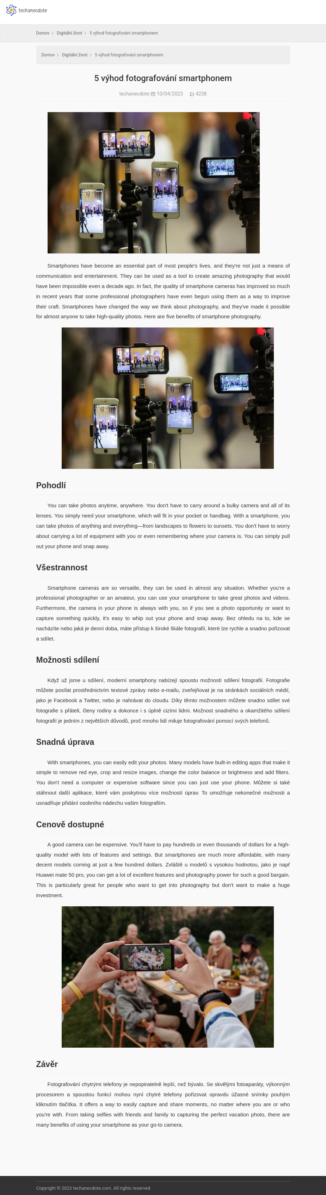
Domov (43, 33)
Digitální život (69, 33)
